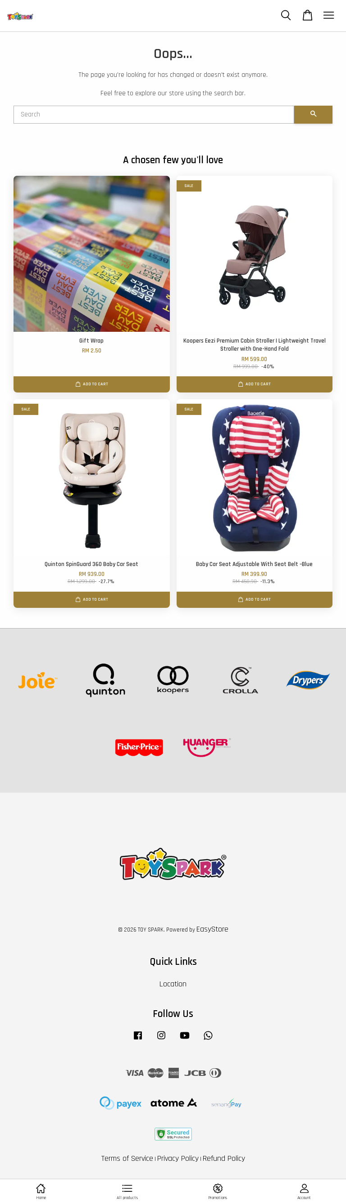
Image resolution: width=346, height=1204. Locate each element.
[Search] (154, 115)
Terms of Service (127, 1158)
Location (173, 984)
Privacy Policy (178, 1158)
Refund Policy (224, 1158)
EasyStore (212, 929)
